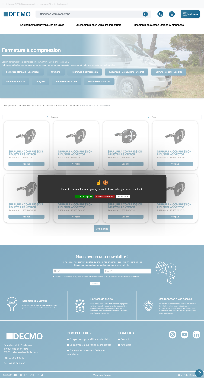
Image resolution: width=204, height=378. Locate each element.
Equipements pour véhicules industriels (98, 24)
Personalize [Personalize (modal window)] (122, 196)
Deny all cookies (104, 196)
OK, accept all (84, 196)
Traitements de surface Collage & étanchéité (158, 24)
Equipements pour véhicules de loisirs (42, 24)
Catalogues (190, 14)
